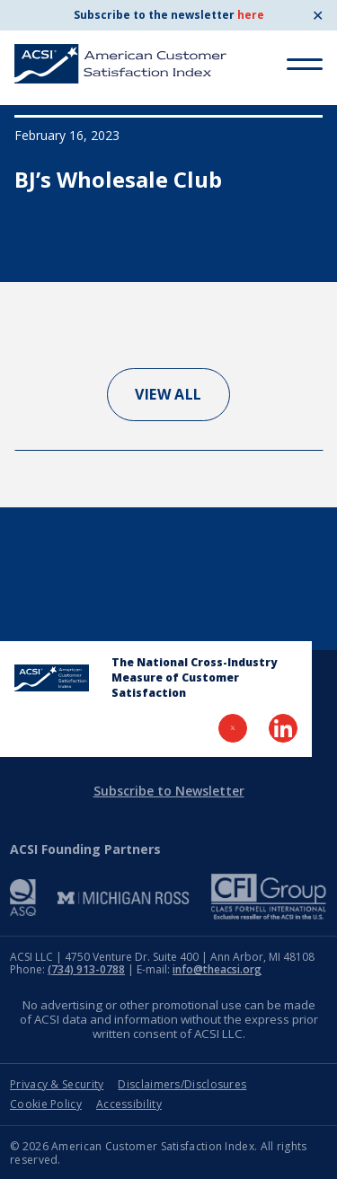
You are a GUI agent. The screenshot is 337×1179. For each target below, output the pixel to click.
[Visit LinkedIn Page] (283, 728)
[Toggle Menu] (305, 64)
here (250, 14)
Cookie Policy (46, 1104)
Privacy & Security (56, 1084)
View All (168, 394)
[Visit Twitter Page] (232, 728)
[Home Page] (51, 677)
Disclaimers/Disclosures (182, 1084)
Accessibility (129, 1104)
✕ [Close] (318, 15)
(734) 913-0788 (86, 969)
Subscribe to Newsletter (168, 790)
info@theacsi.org (217, 969)
